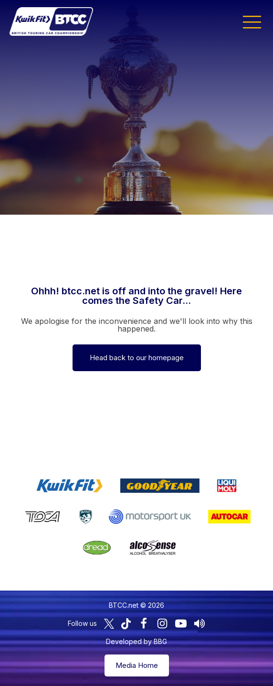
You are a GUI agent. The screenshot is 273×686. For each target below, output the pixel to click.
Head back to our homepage (137, 357)
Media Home (137, 665)
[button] (252, 21)
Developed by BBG (136, 641)
